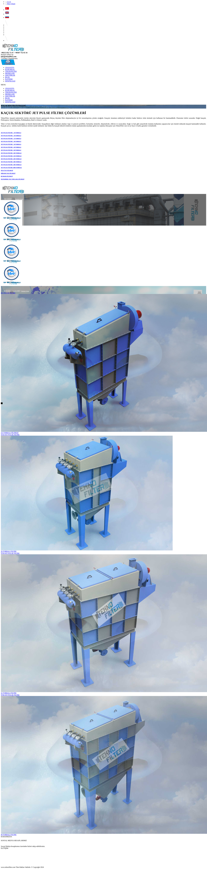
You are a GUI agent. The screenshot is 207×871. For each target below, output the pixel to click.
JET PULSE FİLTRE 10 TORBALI (11, 132)
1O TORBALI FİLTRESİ (9, 433)
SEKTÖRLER (10, 75)
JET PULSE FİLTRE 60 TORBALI (11, 147)
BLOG (7, 77)
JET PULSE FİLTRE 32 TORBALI (11, 138)
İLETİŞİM (8, 79)
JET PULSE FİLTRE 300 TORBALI (11, 162)
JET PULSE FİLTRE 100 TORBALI (11, 153)
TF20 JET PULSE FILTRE (10, 435)
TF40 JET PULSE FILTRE (10, 695)
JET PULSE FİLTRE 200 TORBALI (11, 159)
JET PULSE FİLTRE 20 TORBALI (11, 135)
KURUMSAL (10, 69)
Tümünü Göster (19, 199)
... (1, 838)
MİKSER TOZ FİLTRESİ (8, 173)
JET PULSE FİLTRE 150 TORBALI (11, 156)
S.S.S (8, 2)
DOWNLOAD (10, 81)
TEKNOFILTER (11, 71)
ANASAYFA (9, 67)
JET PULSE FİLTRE (8, 293)
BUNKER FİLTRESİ (7, 176)
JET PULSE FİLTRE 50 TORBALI (11, 144)
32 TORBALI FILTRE (9, 693)
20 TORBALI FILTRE (9, 551)
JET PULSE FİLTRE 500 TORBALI (11, 164)
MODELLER (9, 73)
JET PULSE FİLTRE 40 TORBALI (11, 141)
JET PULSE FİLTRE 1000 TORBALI (11, 167)
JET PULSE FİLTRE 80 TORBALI (11, 150)
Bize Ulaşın (10, 4)
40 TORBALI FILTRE (9, 835)
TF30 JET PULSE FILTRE (10, 553)
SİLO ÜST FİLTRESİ (7, 170)
